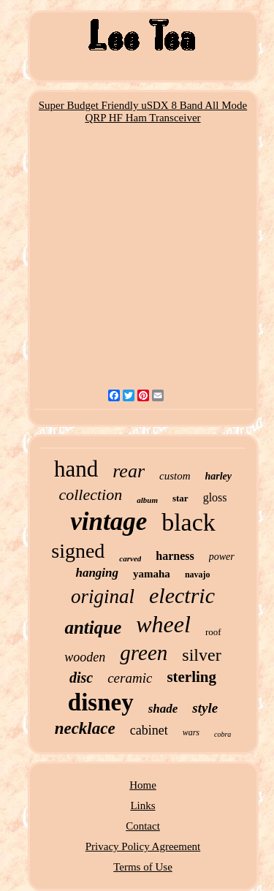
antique (92, 627)
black (188, 522)
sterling (191, 677)
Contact (143, 826)
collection (90, 494)
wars (191, 732)
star (180, 498)
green (143, 652)
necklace (85, 728)
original (102, 596)
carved (130, 558)
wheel (163, 624)
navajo (197, 574)
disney (101, 702)
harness (175, 556)
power (222, 556)
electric (182, 595)
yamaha (151, 574)
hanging (96, 573)
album (147, 500)
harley (218, 476)
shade (163, 709)
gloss (215, 497)
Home (142, 785)
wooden (84, 657)
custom (175, 476)
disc (81, 678)
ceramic (129, 678)
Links (142, 805)
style (205, 708)
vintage (108, 521)
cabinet (149, 730)
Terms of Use (142, 867)
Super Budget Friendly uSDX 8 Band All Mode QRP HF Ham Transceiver (143, 111)
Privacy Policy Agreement (142, 846)
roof (213, 631)
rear (129, 471)
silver (201, 654)
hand (76, 469)
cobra (222, 734)
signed (77, 550)
